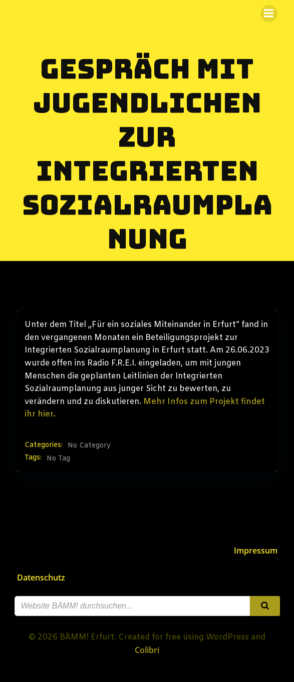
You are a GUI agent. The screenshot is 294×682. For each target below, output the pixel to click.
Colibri (147, 650)
